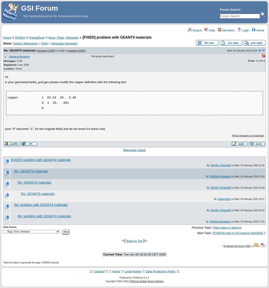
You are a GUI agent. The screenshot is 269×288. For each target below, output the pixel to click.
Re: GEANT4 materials (20, 50)
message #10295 (46, 50)
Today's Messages (25, 43)
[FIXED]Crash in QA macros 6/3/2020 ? (239, 233)
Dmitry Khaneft (221, 165)
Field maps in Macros (227, 227)
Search (195, 30)
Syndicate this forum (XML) (237, 246)
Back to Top (134, 241)
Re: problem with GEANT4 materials (41, 205)
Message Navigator (65, 43)
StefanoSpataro (19, 56)
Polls (44, 43)
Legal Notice (133, 271)
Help (210, 30)
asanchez (224, 199)
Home (258, 30)
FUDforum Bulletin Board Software (146, 281)
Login (243, 30)
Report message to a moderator (248, 135)
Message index (134, 150)
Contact (99, 271)
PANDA (20, 37)
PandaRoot (37, 37)
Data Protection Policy (160, 271)
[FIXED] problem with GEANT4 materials (41, 160)
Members (226, 30)
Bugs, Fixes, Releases (64, 37)
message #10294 (76, 50)
